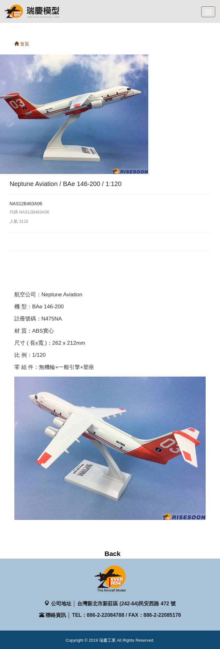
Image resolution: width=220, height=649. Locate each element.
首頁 (21, 44)
